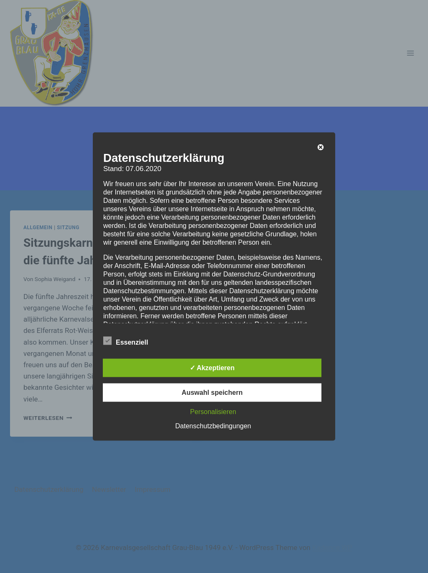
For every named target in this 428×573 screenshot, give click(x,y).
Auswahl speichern (212, 392)
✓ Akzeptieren (212, 367)
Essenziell (125, 341)
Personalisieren (213, 411)
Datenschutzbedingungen (213, 426)
